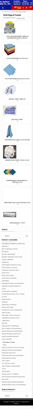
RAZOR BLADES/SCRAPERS (10, 336)
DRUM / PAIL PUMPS (8, 275)
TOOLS (4, 368)
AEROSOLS (5, 246)
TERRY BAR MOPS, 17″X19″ (17, 223)
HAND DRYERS (6, 299)
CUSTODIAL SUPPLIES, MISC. (10, 270)
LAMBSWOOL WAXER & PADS (10, 318)
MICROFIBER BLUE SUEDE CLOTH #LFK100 (17, 140)
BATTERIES (5, 251)
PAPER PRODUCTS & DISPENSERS (12, 331)
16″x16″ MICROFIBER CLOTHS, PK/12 (17, 58)
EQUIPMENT (5, 281)
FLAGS (4, 288)
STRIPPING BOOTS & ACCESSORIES (12, 355)
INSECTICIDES (6, 312)
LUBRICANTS (6, 320)
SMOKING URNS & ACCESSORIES (12, 350)
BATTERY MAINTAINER (8, 254)
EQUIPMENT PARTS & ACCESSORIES (13, 283)
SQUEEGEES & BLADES (9, 358)
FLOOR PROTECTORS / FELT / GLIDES (13, 294)
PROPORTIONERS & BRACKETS (11, 334)
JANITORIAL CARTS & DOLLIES (11, 315)
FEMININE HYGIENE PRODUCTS (11, 286)
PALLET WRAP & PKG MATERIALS (12, 328)
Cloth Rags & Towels (9, 342)
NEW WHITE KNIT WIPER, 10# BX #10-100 (17, 160)
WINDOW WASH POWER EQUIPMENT (13, 382)
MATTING (4, 323)
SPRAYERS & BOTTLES (8, 353)
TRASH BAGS (6, 371)
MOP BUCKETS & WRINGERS (10, 326)
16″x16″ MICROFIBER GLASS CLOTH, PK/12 (17, 78)
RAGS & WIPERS (10, 11)
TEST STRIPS (6, 361)
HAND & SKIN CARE (7, 307)
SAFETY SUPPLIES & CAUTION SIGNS (13, 347)
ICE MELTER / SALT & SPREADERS (12, 310)
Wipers (5, 345)
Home (3, 11)
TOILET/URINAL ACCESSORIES (11, 366)
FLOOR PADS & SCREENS (9, 291)
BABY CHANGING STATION (10, 249)
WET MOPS (5, 379)
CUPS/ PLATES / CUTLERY (9, 267)
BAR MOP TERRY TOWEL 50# (17, 99)
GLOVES (4, 296)
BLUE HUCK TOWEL (17, 119)
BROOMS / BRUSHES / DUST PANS (12, 257)
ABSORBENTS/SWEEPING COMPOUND (13, 243)
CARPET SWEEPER (7, 259)
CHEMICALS (5, 262)
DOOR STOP (5, 273)
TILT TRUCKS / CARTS (8, 363)
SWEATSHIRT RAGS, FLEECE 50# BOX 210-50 (17, 202)
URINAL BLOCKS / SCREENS (10, 374)
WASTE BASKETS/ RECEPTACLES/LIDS (13, 376)
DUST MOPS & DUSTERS (9, 278)
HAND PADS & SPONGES (9, 304)
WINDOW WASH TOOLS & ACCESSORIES (14, 384)
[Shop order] (23, 18)
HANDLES (5, 302)
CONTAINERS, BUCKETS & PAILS (11, 265)
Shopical (23, 401)
